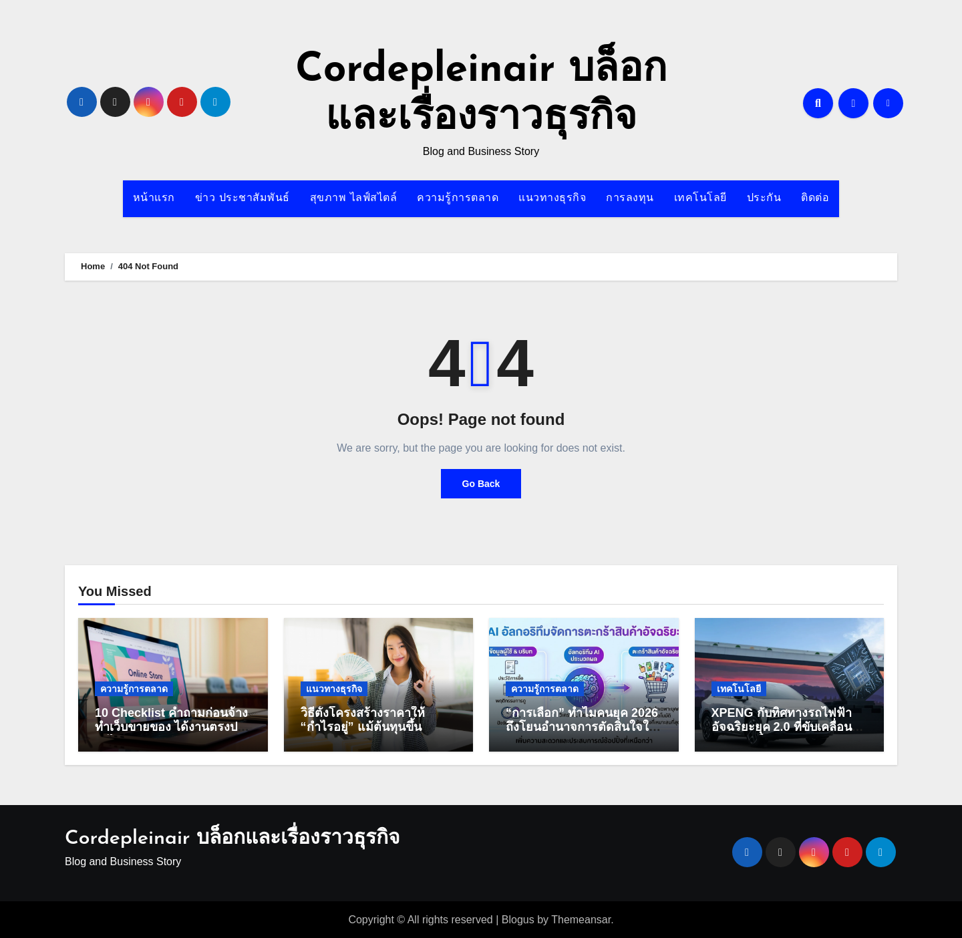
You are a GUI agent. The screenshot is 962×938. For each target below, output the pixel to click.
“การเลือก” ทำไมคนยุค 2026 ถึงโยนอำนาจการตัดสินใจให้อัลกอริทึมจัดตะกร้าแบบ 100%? (582, 734)
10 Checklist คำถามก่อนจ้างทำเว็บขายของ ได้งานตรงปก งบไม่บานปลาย (171, 727)
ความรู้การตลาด (457, 198)
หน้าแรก (154, 198)
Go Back (481, 483)
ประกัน (764, 198)
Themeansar (581, 919)
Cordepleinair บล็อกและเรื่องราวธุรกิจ (232, 838)
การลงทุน (630, 198)
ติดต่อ (815, 198)
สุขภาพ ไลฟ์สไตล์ (353, 198)
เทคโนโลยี (700, 198)
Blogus (518, 919)
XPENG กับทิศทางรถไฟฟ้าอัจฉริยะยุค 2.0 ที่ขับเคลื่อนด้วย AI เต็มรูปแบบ (781, 727)
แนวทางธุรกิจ (552, 198)
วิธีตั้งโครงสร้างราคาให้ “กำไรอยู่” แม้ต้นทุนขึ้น (363, 720)
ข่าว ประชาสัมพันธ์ (242, 198)
